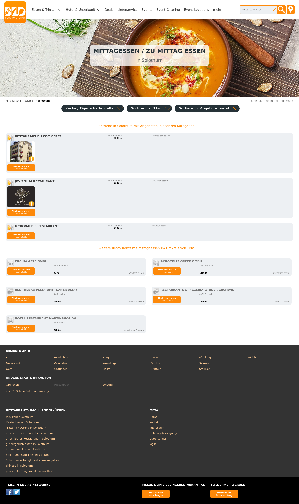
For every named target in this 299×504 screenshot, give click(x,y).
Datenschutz (158, 438)
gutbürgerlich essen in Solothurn (27, 444)
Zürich (252, 357)
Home (153, 417)
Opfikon (156, 363)
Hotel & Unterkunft (80, 10)
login (153, 444)
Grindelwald (62, 363)
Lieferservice (128, 10)
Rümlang (205, 357)
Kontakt (155, 422)
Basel (9, 357)
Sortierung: (204, 108)
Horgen (107, 357)
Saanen (204, 363)
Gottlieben (61, 357)
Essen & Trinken (44, 10)
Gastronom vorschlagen (156, 493)
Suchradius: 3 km (146, 108)
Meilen (155, 357)
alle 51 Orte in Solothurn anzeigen (28, 391)
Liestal (107, 368)
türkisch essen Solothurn (22, 422)
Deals (109, 10)
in (14, 100)
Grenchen (12, 384)
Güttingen (60, 368)
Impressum (157, 427)
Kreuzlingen (110, 363)
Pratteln (156, 368)
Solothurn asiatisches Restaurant (28, 454)
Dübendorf (13, 363)
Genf (9, 368)
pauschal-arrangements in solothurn (30, 471)
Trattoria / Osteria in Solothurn (26, 427)
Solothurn (109, 384)
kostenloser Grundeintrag (224, 493)
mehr (217, 10)
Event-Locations (196, 10)
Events (147, 10)
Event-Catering (168, 10)
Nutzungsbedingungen (165, 433)
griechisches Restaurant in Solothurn (30, 438)
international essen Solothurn (25, 449)
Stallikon (204, 368)
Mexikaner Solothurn (19, 417)
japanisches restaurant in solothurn (29, 433)
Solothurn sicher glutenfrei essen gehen (32, 460)
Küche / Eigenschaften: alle (90, 108)
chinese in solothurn (19, 465)
